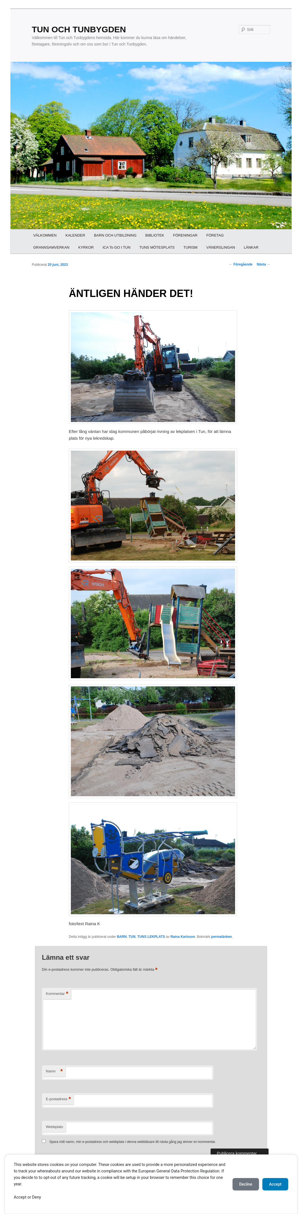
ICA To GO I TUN (116, 247)
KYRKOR (86, 247)
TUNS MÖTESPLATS (156, 247)
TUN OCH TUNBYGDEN (79, 29)
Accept (275, 1184)
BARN (122, 937)
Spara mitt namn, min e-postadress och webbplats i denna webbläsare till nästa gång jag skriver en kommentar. (132, 1142)
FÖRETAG (215, 235)
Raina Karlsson (182, 937)
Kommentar (57, 994)
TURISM (190, 247)
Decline (245, 1184)
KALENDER (75, 235)
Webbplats (54, 1127)
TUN (132, 937)
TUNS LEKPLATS (151, 937)
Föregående (241, 264)
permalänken (221, 937)
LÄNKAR (251, 247)
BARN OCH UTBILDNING (115, 235)
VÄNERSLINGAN (220, 247)
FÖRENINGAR (185, 235)
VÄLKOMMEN (45, 235)
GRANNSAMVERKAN (51, 247)
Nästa (263, 264)
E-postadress (58, 1099)
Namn (54, 1071)
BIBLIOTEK (154, 235)
